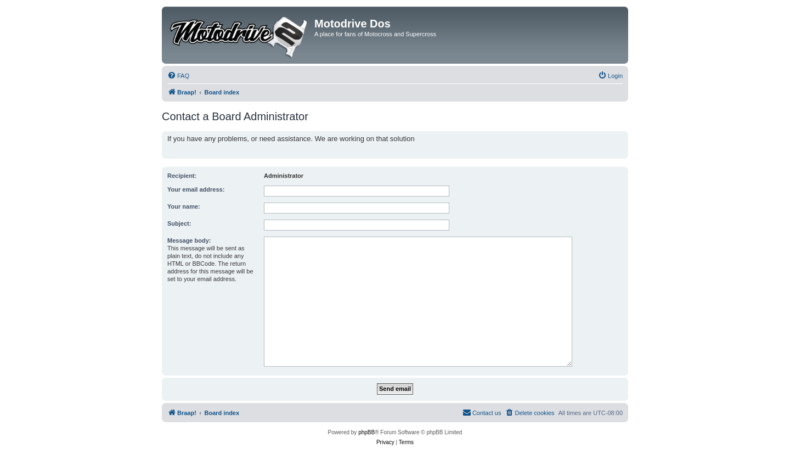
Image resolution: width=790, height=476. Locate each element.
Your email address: (195, 189)
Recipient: (181, 175)
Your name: (183, 206)
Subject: (179, 223)
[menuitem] (178, 75)
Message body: (189, 240)
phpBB (366, 432)
